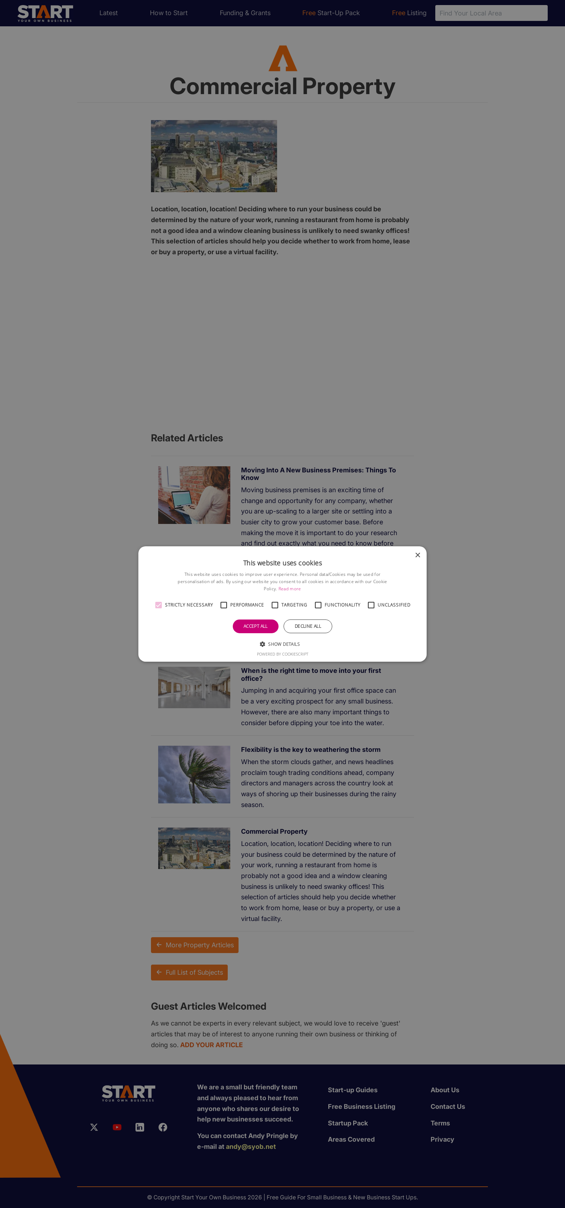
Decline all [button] (308, 626)
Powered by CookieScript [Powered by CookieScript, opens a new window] (282, 654)
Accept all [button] (256, 626)
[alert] (282, 604)
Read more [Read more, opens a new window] (290, 589)
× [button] (417, 555)
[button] (158, 605)
